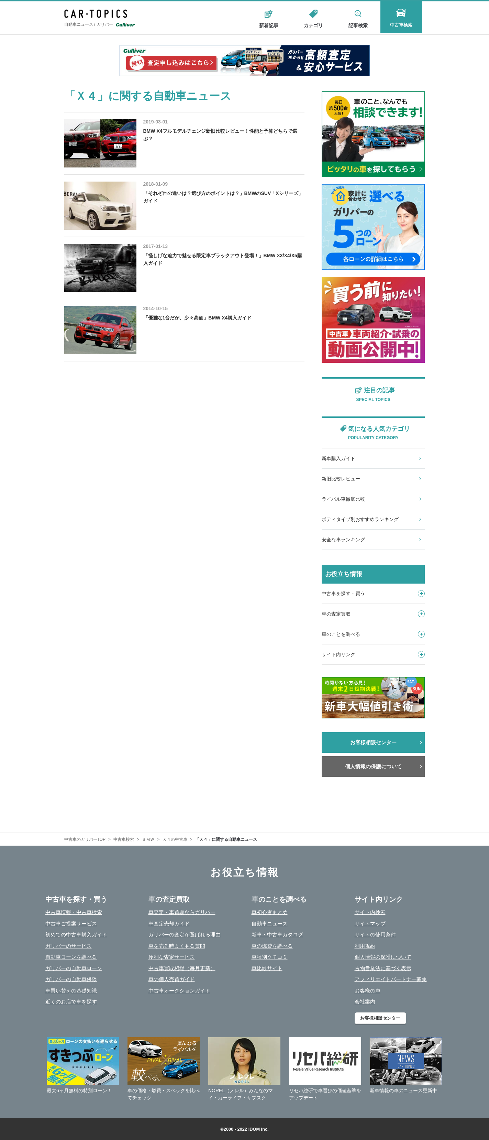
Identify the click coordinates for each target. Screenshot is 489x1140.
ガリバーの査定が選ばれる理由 (184, 934)
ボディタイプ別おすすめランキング (360, 519)
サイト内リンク (373, 654)
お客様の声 (367, 991)
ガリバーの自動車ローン (73, 968)
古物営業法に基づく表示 (383, 968)
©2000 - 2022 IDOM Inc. (244, 1129)
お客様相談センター (373, 742)
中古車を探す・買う (373, 593)
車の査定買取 (373, 613)
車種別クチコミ (270, 957)
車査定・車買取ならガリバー (181, 912)
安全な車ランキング (343, 539)
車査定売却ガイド (169, 923)
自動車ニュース (270, 923)
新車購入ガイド (338, 458)
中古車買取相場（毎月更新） (181, 968)
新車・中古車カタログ (277, 934)
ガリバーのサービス (68, 946)
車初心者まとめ (270, 912)
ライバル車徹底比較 (343, 499)
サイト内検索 (370, 912)
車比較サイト (267, 968)
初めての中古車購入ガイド (76, 934)
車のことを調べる (373, 634)
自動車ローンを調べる (71, 957)
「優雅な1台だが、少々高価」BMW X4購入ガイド (197, 318)
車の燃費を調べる (272, 946)
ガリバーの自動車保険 (71, 979)
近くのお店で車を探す (71, 1002)
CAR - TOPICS (98, 14)
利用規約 (365, 946)
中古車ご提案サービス (71, 923)
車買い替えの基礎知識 (71, 991)
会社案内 (365, 1002)
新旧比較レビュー (341, 478)
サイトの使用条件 (375, 934)
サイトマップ (370, 923)
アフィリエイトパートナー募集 (391, 979)
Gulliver (125, 25)
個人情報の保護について (373, 766)
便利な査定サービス (171, 957)
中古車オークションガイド (179, 991)
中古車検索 (403, 25)
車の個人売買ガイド (171, 979)
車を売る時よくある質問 (176, 946)
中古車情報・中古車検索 (73, 912)
